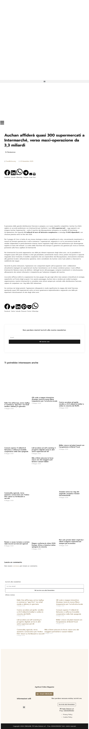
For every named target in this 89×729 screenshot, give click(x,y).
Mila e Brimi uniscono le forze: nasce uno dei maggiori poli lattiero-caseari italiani (43, 460)
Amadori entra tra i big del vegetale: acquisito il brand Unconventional (69, 493)
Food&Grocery (11, 161)
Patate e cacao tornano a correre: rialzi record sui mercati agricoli (17, 543)
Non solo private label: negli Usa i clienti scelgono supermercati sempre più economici (71, 542)
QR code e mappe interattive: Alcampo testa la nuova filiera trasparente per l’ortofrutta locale (44, 399)
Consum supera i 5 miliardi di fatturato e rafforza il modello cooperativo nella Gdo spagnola (16, 450)
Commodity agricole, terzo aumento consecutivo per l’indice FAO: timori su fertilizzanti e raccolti (16, 495)
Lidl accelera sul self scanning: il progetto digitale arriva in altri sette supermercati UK (43, 450)
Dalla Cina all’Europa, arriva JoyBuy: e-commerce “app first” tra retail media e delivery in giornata (17, 405)
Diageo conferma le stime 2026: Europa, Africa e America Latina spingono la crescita (44, 545)
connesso (16, 566)
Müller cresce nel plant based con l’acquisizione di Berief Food (71, 446)
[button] (44, 81)
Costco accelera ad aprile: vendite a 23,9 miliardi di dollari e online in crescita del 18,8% (71, 404)
